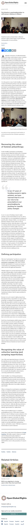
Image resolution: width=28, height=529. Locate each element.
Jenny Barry (5, 43)
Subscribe (13, 514)
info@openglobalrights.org (8, 506)
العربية (22, 521)
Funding (3, 451)
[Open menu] (26, 3)
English (6, 521)
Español (3, 45)
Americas (14, 451)
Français (11, 521)
